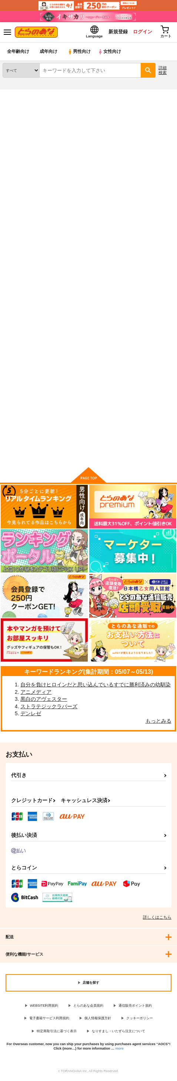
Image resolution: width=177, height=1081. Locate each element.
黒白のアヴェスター (43, 701)
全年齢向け (18, 53)
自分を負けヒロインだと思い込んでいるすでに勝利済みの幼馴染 (95, 686)
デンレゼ (30, 715)
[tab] (24, 206)
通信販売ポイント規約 (135, 1007)
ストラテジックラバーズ (48, 708)
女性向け (111, 53)
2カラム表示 (155, 224)
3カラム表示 (142, 224)
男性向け (79, 53)
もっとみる (158, 723)
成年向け (49, 53)
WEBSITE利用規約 (44, 1007)
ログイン (140, 33)
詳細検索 (162, 72)
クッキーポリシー (139, 1020)
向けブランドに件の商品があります (88, 452)
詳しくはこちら (157, 919)
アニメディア (35, 693)
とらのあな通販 (17, 96)
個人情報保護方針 (97, 1020)
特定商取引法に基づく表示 (57, 1033)
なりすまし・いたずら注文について (118, 1033)
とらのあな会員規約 (88, 1007)
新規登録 (115, 33)
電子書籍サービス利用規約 (49, 1020)
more (120, 1050)
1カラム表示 (167, 224)
